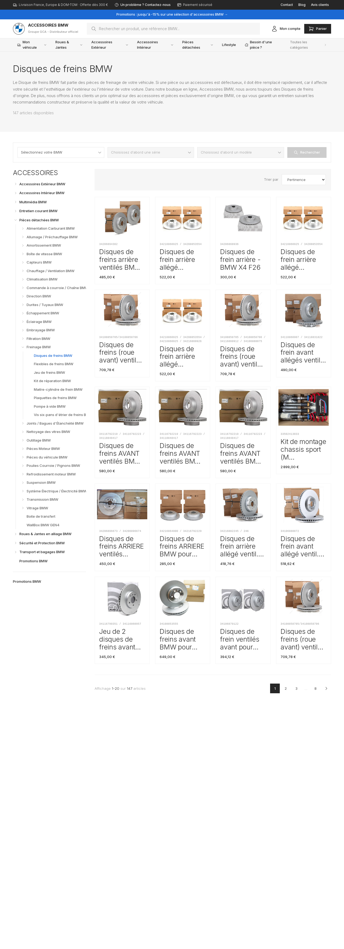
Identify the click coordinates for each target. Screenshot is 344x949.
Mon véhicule (32, 44)
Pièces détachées (197, 44)
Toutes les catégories (308, 44)
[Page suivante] (326, 688)
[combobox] (173, 29)
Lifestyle (229, 44)
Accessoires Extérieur (109, 44)
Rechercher (307, 152)
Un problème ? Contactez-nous (142, 5)
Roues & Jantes (69, 44)
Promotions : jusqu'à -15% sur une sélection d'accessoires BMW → (172, 14)
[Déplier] (15, 184)
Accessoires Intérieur (155, 44)
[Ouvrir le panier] (317, 29)
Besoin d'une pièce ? (258, 44)
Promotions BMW (27, 581)
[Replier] (15, 220)
